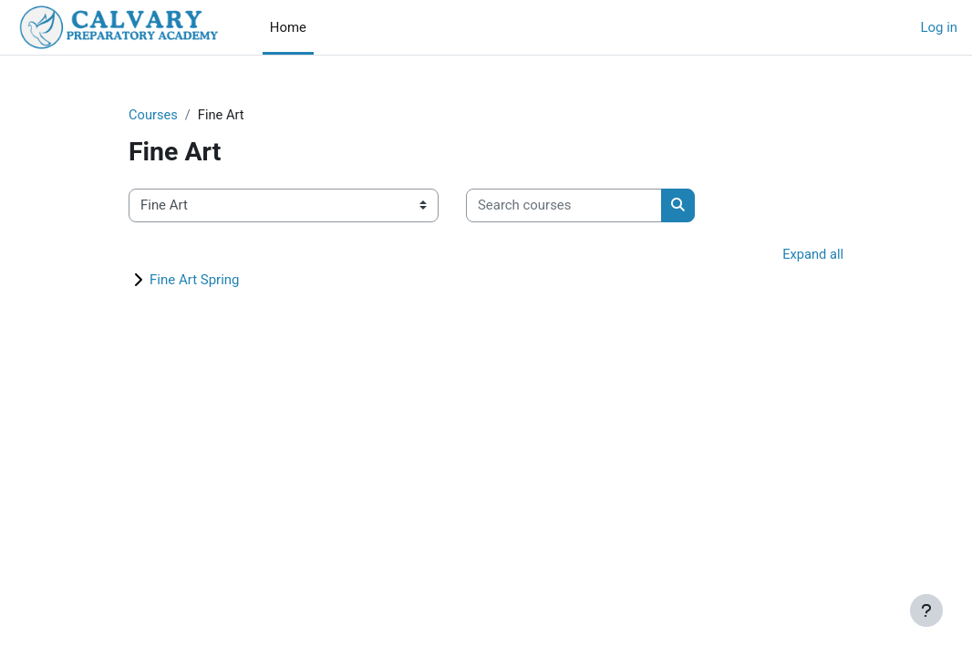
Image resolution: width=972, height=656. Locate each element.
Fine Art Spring (195, 280)
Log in (939, 27)
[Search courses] (564, 206)
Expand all (812, 255)
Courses (154, 116)
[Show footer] (926, 610)
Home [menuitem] (288, 27)
